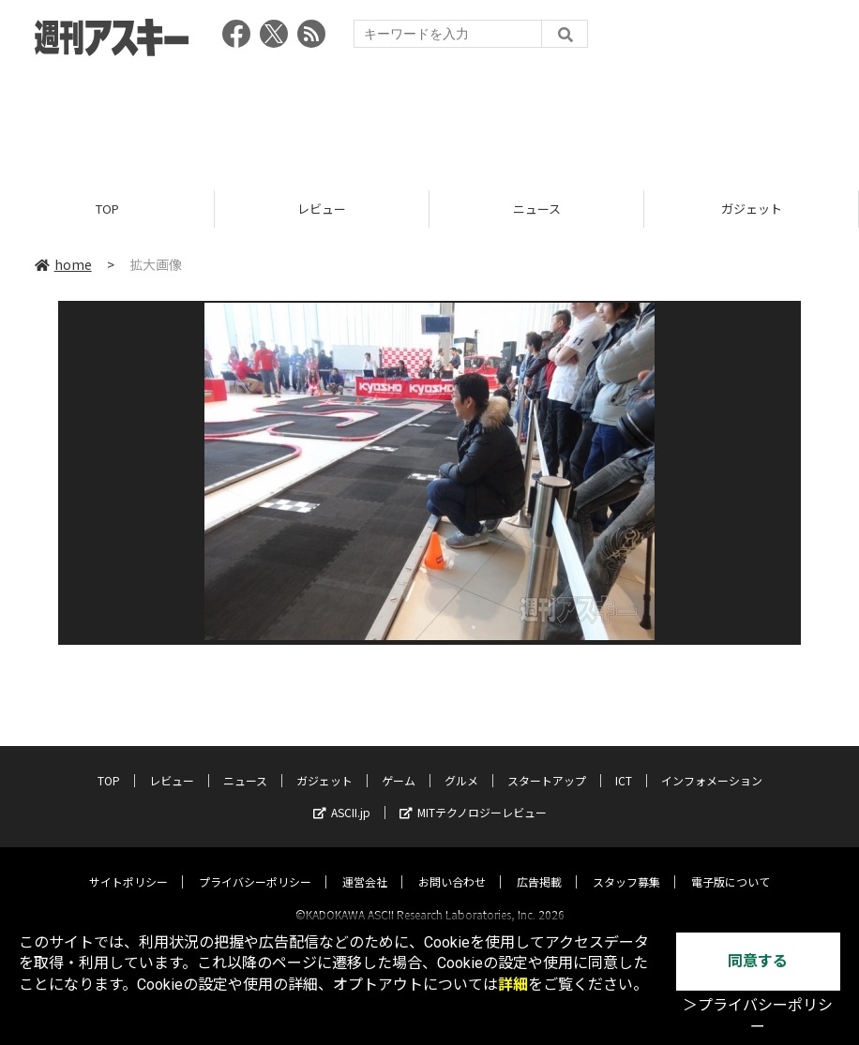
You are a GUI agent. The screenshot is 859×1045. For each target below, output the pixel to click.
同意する (758, 961)
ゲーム (398, 763)
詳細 (513, 984)
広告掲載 (539, 865)
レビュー (321, 208)
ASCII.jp (341, 795)
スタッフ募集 (626, 865)
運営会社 (364, 865)
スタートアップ (546, 763)
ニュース (537, 208)
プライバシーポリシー (255, 865)
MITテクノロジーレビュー (473, 795)
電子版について (730, 865)
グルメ (461, 763)
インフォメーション (711, 763)
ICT (623, 763)
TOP (107, 208)
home (63, 264)
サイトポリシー (128, 865)
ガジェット (751, 208)
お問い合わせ (452, 865)
